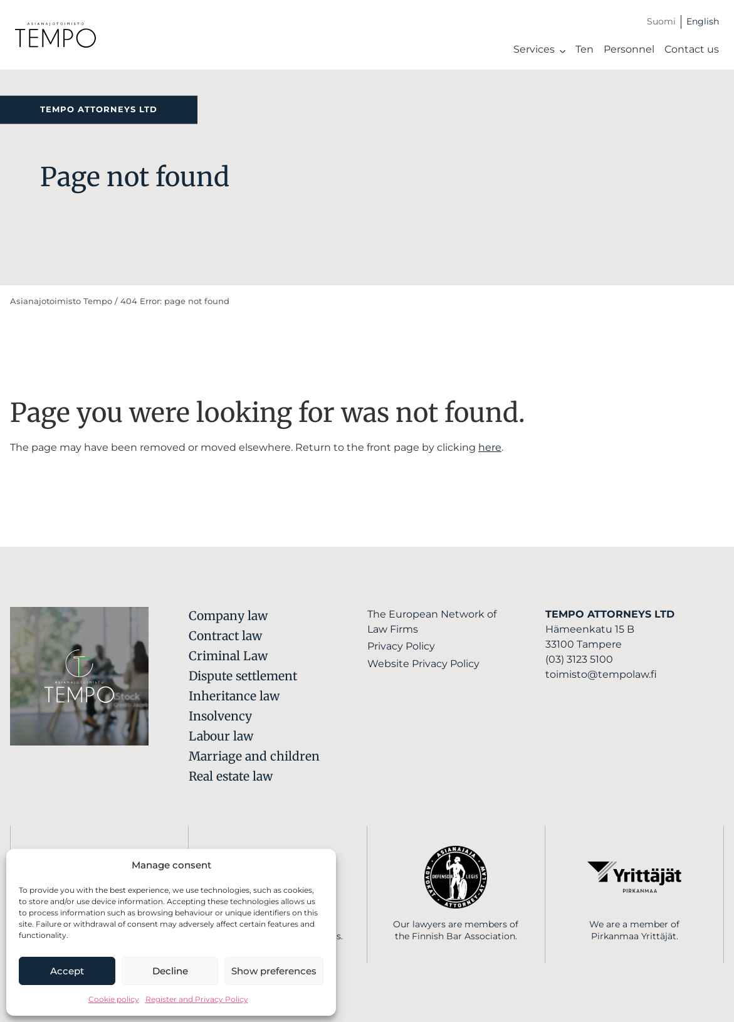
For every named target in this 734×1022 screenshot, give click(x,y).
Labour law (221, 736)
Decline (170, 971)
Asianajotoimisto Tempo (61, 301)
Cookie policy (113, 999)
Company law (228, 615)
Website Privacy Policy (423, 664)
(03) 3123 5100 (579, 659)
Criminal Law (228, 655)
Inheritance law (234, 695)
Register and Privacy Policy (196, 999)
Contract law (225, 635)
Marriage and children (254, 756)
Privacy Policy (401, 646)
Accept (67, 971)
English (702, 21)
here (489, 447)
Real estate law (231, 776)
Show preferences (274, 971)
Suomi (661, 21)
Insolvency (220, 716)
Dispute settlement (243, 675)
